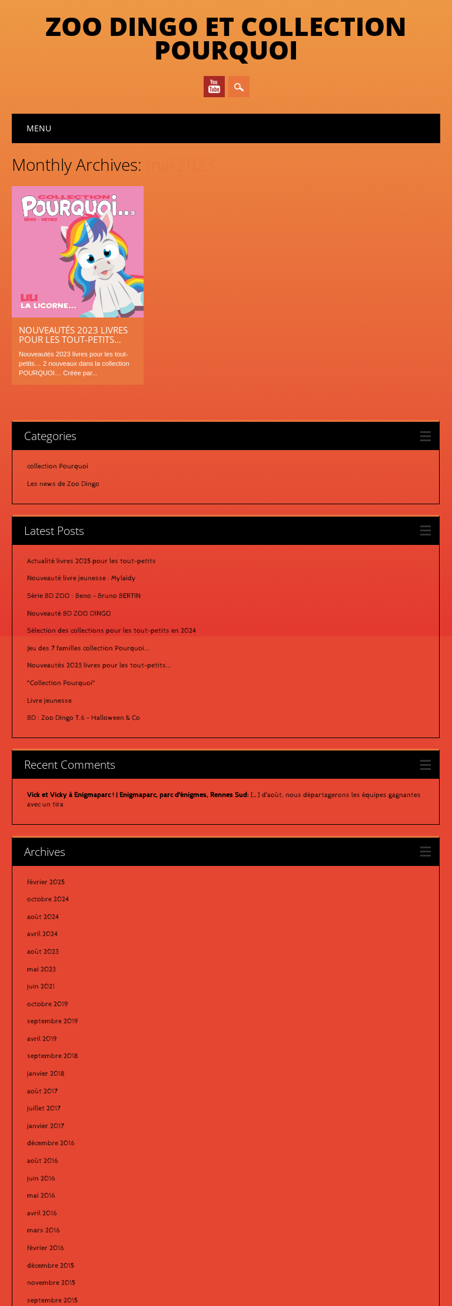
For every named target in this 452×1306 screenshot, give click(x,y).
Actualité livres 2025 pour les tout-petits (91, 439)
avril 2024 (42, 813)
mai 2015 (41, 1213)
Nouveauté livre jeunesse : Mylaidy (81, 457)
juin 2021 (41, 865)
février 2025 (46, 760)
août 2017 (42, 970)
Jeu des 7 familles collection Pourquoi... (88, 527)
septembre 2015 (52, 1179)
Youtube (214, 86)
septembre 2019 (52, 900)
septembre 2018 (52, 935)
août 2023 (43, 830)
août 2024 (43, 795)
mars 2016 (43, 1109)
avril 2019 (42, 917)
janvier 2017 (45, 1004)
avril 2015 (41, 1231)
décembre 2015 (50, 1144)
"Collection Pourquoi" (61, 561)
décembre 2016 (51, 1022)
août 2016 (42, 1039)
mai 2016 (41, 1074)
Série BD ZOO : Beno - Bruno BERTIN (84, 475)
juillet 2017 (44, 987)
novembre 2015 (51, 1162)
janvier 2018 (46, 952)
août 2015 (42, 1196)
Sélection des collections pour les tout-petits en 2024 (112, 509)
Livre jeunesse (49, 579)
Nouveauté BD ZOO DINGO (69, 492)
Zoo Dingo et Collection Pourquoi (226, 37)
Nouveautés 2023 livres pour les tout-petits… (73, 334)
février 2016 (45, 1126)
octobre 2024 (48, 778)
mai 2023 (41, 848)
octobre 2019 (47, 882)
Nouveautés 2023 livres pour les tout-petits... (99, 544)
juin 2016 (41, 1057)
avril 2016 (42, 1091)
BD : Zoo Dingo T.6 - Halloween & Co (83, 597)
